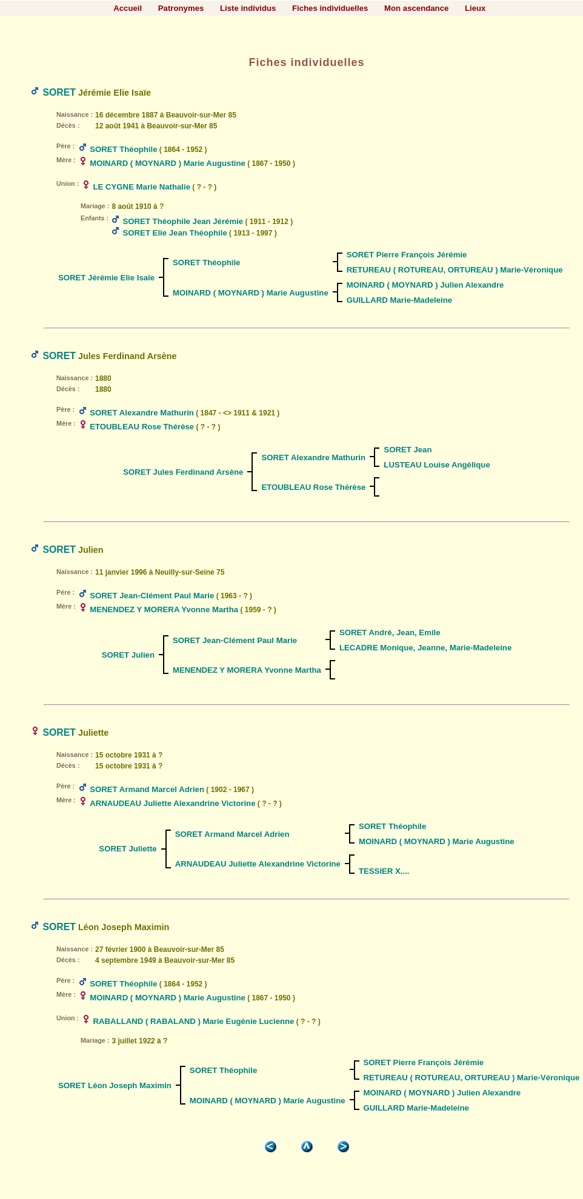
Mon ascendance (416, 8)
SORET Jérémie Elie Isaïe (106, 277)
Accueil (127, 8)
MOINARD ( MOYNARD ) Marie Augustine (167, 163)
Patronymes (181, 8)
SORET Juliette (127, 848)
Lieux (475, 8)
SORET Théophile (123, 149)
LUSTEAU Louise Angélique (437, 464)
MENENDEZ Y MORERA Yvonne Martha (164, 609)
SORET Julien (128, 654)
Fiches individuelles (330, 8)
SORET (59, 92)
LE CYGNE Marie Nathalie (142, 186)
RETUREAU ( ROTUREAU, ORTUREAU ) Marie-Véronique (455, 269)
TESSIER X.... (384, 871)
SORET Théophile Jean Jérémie (183, 221)
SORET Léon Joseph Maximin (115, 1085)
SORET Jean (407, 449)
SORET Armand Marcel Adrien (147, 789)
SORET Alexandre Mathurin (142, 412)
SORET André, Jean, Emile (390, 632)
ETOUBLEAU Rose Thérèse (142, 426)
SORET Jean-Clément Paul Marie (152, 595)
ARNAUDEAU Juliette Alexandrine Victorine (172, 803)
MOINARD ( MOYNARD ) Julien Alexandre (425, 284)
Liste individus (248, 8)
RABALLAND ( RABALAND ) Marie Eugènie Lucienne (194, 1021)
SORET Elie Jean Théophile (175, 232)
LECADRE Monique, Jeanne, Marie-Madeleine (425, 647)
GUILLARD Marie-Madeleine (399, 300)
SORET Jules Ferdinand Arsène (183, 472)
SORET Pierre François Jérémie (407, 254)
